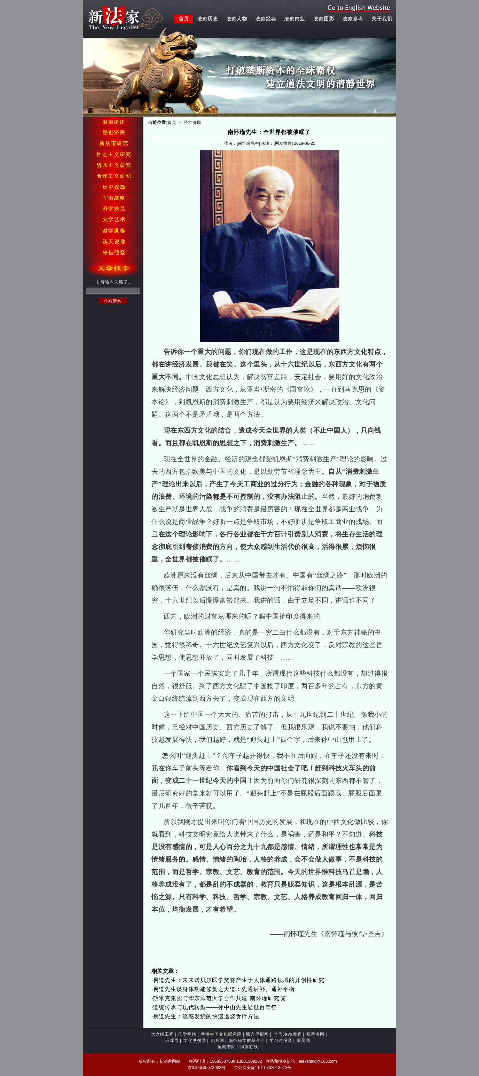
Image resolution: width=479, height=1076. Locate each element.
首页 (171, 122)
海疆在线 (249, 1046)
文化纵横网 (194, 1040)
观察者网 (315, 1034)
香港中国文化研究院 (221, 1034)
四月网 (217, 1040)
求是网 (303, 1040)
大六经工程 (162, 1034)
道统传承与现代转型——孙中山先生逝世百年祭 (215, 1007)
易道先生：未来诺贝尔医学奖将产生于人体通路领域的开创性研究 (238, 980)
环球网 (172, 1040)
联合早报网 (257, 1034)
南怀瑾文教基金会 (247, 1040)
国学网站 (187, 1034)
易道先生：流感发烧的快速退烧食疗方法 (206, 1016)
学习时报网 (280, 1040)
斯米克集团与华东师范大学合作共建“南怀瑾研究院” (220, 998)
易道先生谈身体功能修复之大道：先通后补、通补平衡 (224, 989)
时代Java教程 (288, 1034)
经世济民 (192, 122)
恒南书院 (227, 1046)
